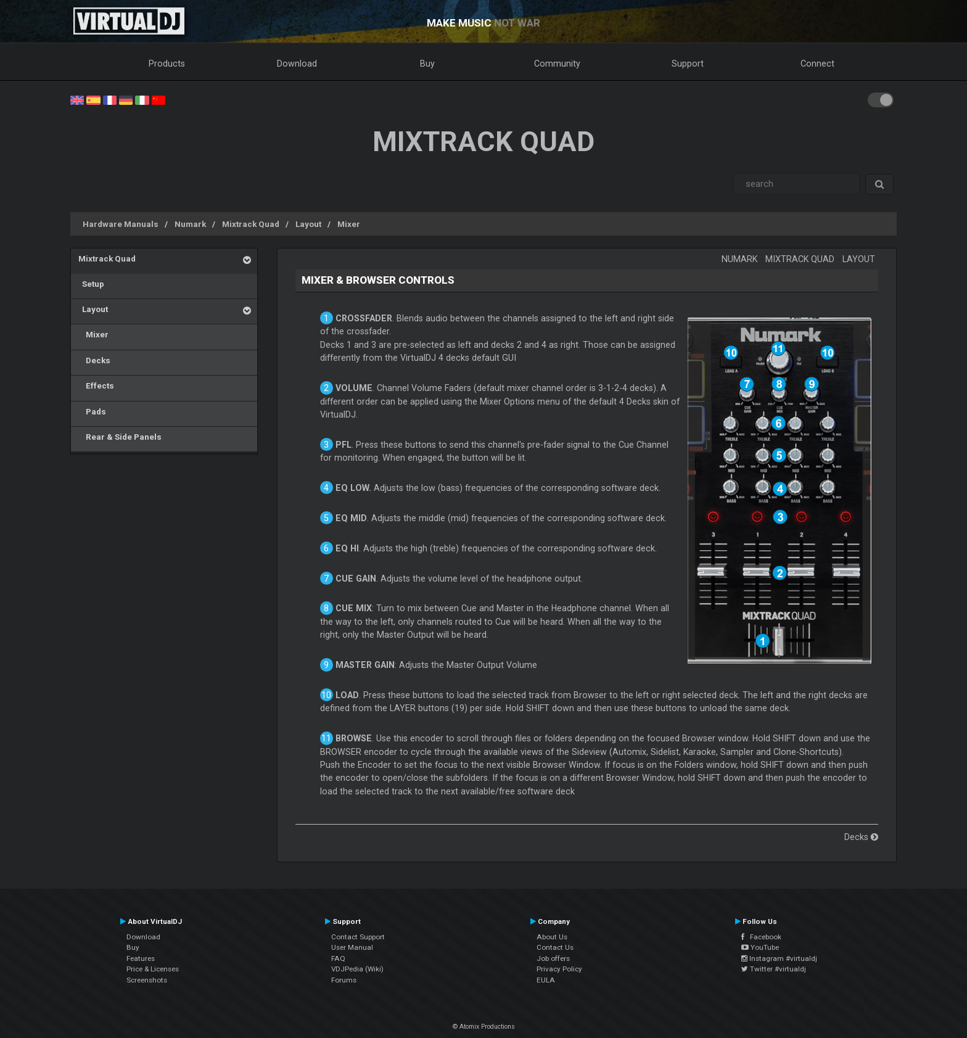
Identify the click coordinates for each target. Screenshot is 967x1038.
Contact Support (358, 937)
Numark (190, 224)
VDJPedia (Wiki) (357, 969)
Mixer (348, 224)
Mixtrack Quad (250, 224)
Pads (92, 411)
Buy (427, 63)
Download (297, 63)
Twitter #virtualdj (773, 969)
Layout (308, 224)
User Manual (352, 947)
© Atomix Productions (484, 1027)
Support (688, 63)
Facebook (761, 937)
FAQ (338, 958)
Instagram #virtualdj (779, 958)
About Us (552, 937)
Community (557, 63)
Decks (94, 360)
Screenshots (146, 980)
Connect (817, 63)
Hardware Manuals (120, 224)
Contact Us (555, 947)
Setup (91, 284)
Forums (343, 980)
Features (140, 958)
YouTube (760, 947)
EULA (546, 980)
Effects (96, 385)
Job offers (553, 958)
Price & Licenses (152, 969)
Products (167, 63)
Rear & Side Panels (120, 437)
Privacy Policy (559, 969)
